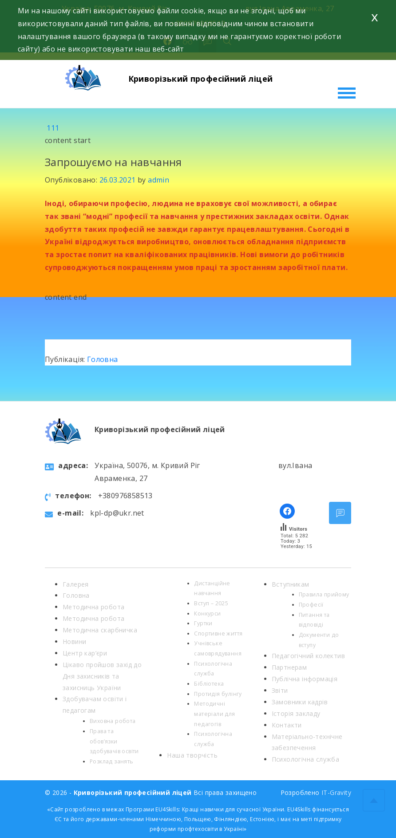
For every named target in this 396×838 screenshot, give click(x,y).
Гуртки (203, 623)
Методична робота (93, 607)
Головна (102, 359)
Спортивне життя (218, 633)
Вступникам (290, 584)
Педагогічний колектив (308, 655)
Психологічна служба (306, 759)
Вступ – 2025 (211, 603)
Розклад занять (112, 761)
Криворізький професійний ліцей (200, 78)
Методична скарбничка (100, 630)
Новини (74, 641)
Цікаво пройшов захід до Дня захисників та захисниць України (102, 676)
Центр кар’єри (85, 653)
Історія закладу (296, 713)
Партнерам (289, 667)
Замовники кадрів (300, 702)
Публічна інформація (305, 679)
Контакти (287, 725)
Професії (311, 604)
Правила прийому (324, 594)
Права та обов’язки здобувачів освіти (114, 741)
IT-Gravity (336, 792)
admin (158, 180)
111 (53, 128)
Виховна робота (113, 721)
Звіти (280, 690)
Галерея (76, 584)
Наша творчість (192, 755)
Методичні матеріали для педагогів (214, 713)
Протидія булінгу (218, 694)
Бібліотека (209, 683)
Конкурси (207, 613)
